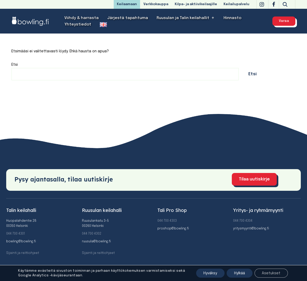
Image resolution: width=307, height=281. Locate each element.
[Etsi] (285, 4)
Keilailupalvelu (236, 4)
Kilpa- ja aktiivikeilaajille (196, 4)
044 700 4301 (15, 233)
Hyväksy (208, 273)
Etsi (14, 65)
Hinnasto (232, 18)
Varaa (284, 21)
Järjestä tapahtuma (127, 18)
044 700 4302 (91, 233)
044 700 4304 (242, 220)
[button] (213, 18)
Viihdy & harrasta (81, 18)
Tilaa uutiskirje (254, 179)
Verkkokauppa (155, 4)
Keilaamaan (127, 4)
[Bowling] (34, 21)
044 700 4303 (167, 220)
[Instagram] (262, 4)
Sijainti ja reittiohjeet (22, 253)
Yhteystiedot (77, 24)
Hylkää (238, 273)
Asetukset (271, 273)
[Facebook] (273, 4)
